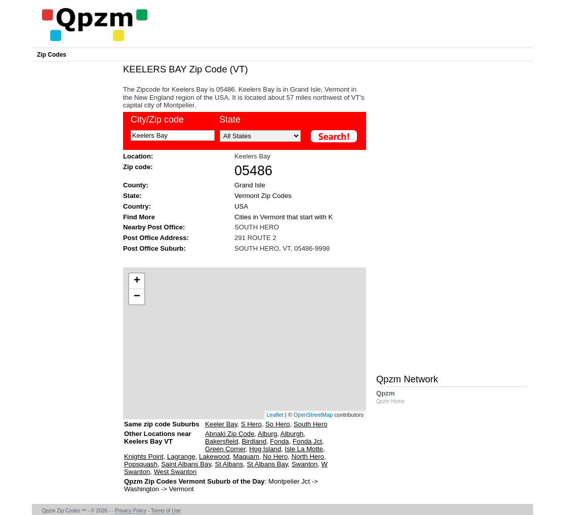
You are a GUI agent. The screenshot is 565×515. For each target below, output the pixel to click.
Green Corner (225, 449)
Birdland (254, 441)
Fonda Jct (307, 441)
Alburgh (291, 434)
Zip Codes (51, 54)
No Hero (275, 456)
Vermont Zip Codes (263, 196)
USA (241, 206)
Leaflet (275, 415)
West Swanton (175, 472)
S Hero (251, 424)
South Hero (311, 424)
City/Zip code (157, 119)
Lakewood (214, 456)
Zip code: (138, 167)
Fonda (279, 441)
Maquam (246, 456)
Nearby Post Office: (154, 227)
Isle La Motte (304, 449)
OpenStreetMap (313, 415)
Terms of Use (166, 510)
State (229, 119)
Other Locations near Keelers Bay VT (157, 441)
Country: (137, 206)
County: (135, 185)
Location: (138, 156)
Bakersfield (221, 441)
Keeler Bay (221, 424)
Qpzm (395, 396)
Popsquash (140, 464)
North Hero (308, 456)
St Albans (229, 464)
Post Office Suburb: (154, 248)
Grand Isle (249, 185)
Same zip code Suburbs (161, 424)
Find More (139, 217)
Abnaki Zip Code (230, 434)
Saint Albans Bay (186, 464)
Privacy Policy (130, 510)
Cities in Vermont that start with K (283, 217)
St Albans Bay (267, 464)
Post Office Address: (156, 238)
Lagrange (181, 456)
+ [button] (137, 281)
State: (132, 196)
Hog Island (265, 449)
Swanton (304, 464)
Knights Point (144, 456)
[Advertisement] (239, 259)
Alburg (267, 434)
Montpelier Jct (289, 481)
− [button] (137, 296)
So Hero (277, 424)
